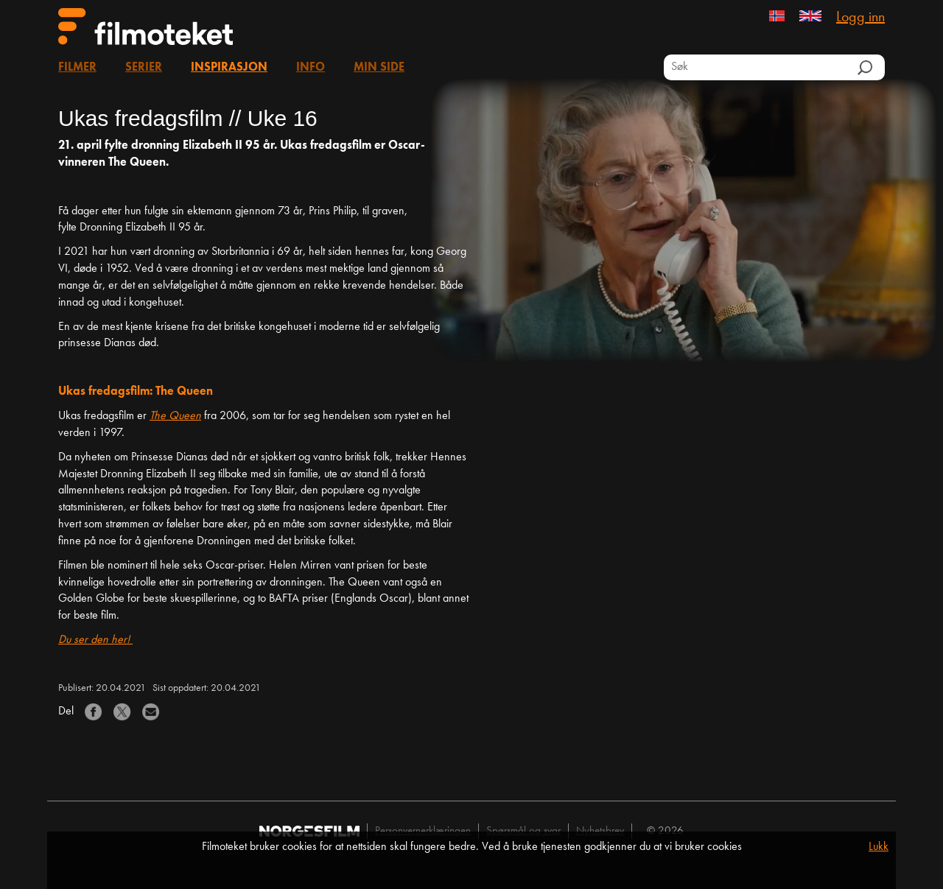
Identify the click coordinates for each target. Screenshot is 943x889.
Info (310, 68)
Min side (379, 68)
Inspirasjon (229, 68)
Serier (143, 68)
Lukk (878, 847)
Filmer (77, 68)
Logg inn (860, 17)
